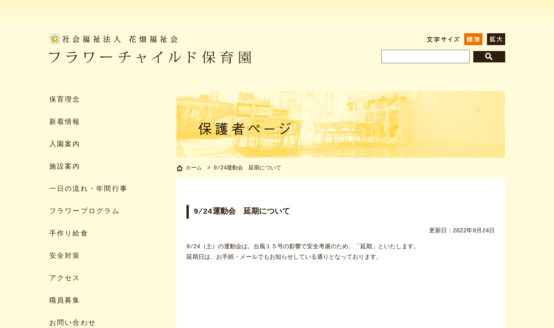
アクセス (65, 278)
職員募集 (65, 301)
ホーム (194, 169)
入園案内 (65, 145)
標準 (473, 39)
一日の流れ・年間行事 (88, 189)
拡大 (496, 39)
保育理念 (65, 100)
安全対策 (65, 256)
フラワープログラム (84, 211)
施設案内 (65, 167)
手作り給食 (68, 234)
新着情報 (65, 122)
